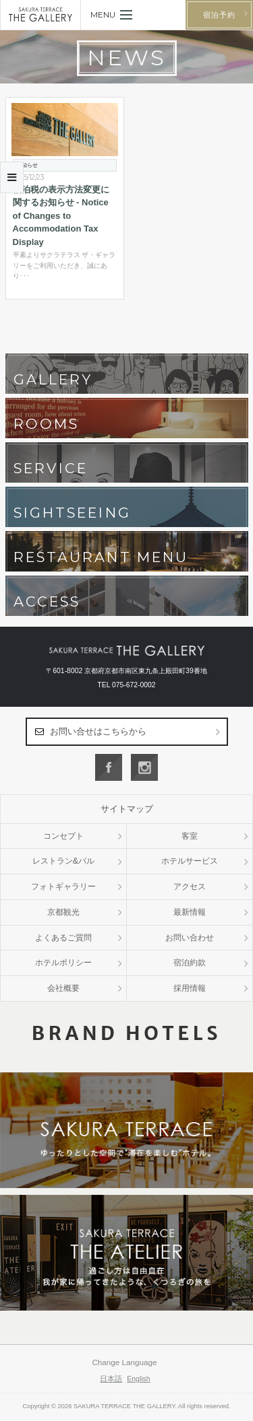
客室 (189, 836)
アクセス (189, 886)
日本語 (111, 1379)
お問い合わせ (189, 937)
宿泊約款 (189, 962)
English (138, 1379)
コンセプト (63, 836)
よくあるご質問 (63, 937)
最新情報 (189, 912)
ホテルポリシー (63, 962)
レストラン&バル (63, 861)
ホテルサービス (189, 861)
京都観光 (63, 912)
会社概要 (63, 988)
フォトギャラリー (63, 886)
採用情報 (189, 988)
